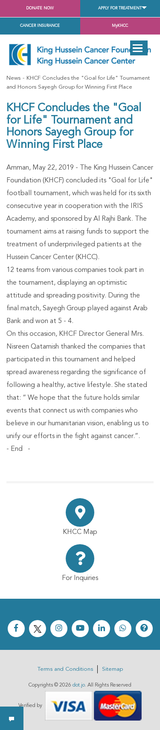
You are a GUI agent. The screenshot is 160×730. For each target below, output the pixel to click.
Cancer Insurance (40, 26)
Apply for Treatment (120, 8)
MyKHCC (120, 26)
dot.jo (79, 685)
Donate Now (40, 8)
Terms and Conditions (65, 669)
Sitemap (112, 669)
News (13, 78)
